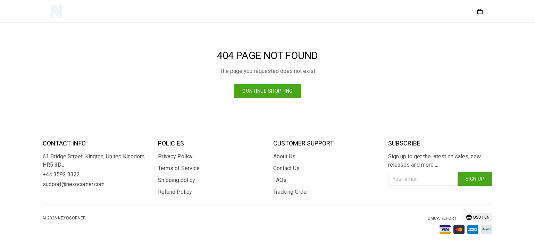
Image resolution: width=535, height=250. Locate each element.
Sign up (475, 179)
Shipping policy (176, 180)
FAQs (279, 180)
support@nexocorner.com (74, 184)
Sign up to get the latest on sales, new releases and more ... (434, 160)
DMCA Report (442, 218)
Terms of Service (179, 168)
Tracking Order (290, 192)
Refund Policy (175, 192)
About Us (284, 156)
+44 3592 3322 (61, 174)
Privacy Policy (175, 156)
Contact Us (286, 168)
